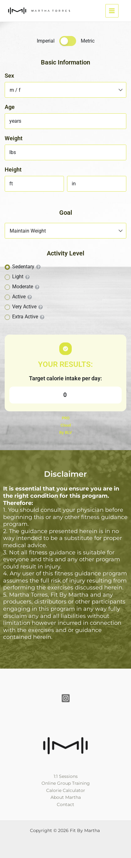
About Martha (66, 797)
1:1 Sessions (66, 776)
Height (13, 170)
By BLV (65, 432)
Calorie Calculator (65, 790)
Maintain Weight (28, 231)
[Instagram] (66, 698)
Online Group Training (65, 783)
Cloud (66, 425)
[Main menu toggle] (112, 10)
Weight (13, 138)
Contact (65, 804)
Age (10, 107)
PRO (66, 418)
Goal (65, 212)
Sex (9, 76)
